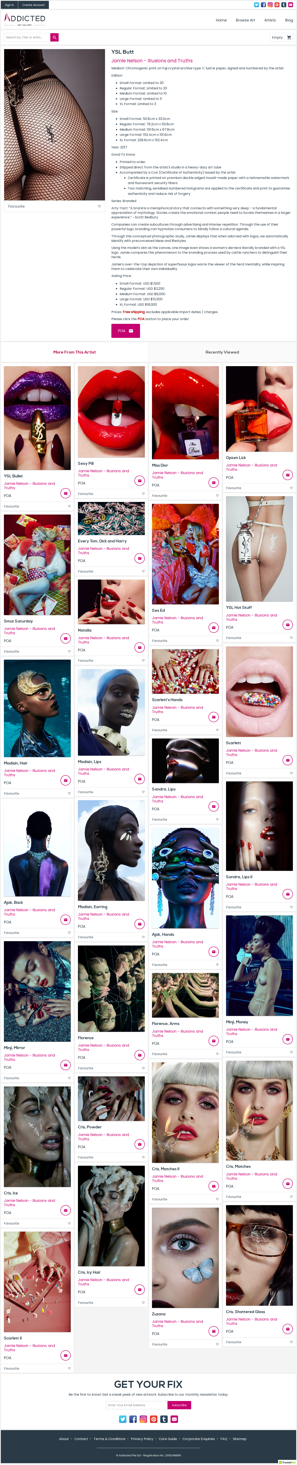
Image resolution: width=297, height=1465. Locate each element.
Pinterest (277, 4)
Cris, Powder (90, 1127)
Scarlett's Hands (167, 700)
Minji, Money (237, 1022)
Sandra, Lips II (239, 877)
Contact (290, 4)
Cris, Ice (11, 1193)
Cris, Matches (238, 1167)
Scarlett (233, 743)
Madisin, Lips (89, 762)
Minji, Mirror (14, 1048)
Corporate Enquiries (199, 1439)
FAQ (223, 1439)
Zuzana (159, 1314)
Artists (270, 20)
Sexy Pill (86, 464)
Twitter (256, 4)
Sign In (9, 5)
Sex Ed (158, 610)
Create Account (33, 5)
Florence (86, 1038)
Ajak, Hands (163, 934)
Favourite (54, 206)
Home (221, 20)
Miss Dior (160, 465)
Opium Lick (236, 458)
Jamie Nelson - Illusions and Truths (152, 60)
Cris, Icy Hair (89, 1272)
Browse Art (245, 20)
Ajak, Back (13, 903)
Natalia (85, 630)
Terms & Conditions (109, 1439)
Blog (289, 20)
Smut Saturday (18, 621)
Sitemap (239, 1439)
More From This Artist (74, 352)
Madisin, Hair (16, 763)
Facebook (263, 4)
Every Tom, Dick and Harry (102, 541)
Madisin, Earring (92, 907)
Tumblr (283, 4)
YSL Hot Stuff (239, 608)
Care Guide (168, 1439)
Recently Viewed (222, 352)
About (64, 1439)
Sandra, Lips (164, 789)
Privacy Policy (142, 1439)
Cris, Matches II (165, 1169)
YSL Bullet (13, 476)
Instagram (270, 4)
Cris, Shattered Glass (245, 1312)
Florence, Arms (165, 1024)
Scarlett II (13, 1338)
